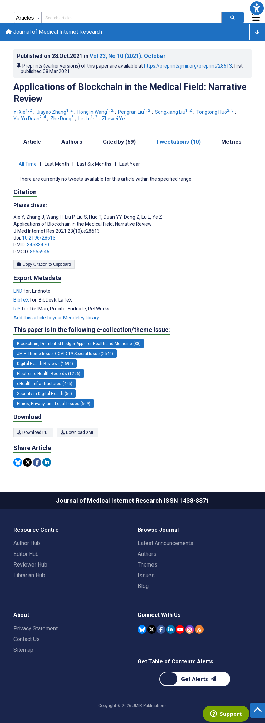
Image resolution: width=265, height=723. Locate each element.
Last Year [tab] (129, 164)
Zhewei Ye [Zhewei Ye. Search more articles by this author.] (115, 118)
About (21, 615)
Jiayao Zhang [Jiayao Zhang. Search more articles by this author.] (55, 112)
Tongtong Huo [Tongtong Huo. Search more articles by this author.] (215, 112)
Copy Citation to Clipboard (44, 264)
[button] (256, 8)
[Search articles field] (131, 17)
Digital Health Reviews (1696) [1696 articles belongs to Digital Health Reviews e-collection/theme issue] (45, 363)
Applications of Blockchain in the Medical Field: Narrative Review (129, 93)
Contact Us (26, 639)
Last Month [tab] (57, 164)
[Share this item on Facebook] (37, 462)
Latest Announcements (165, 543)
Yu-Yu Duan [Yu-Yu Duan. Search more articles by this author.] (30, 118)
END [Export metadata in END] (18, 291)
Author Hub (26, 543)
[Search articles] (233, 17)
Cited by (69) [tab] (119, 142)
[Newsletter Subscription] (194, 679)
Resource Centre (36, 530)
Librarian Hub (29, 575)
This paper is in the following (91, 330)
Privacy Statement (35, 628)
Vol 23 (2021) (128, 56)
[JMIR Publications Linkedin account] (170, 629)
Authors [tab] (71, 142)
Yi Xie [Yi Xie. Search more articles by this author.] (23, 112)
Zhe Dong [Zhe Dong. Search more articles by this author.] (62, 118)
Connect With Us (159, 615)
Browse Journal (158, 530)
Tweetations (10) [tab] (178, 142)
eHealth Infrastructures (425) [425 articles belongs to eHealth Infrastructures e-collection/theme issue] (44, 383)
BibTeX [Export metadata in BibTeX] (21, 300)
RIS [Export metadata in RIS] (17, 309)
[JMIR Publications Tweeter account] (151, 629)
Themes (147, 564)
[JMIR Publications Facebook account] (161, 629)
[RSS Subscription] (199, 629)
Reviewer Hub (30, 564)
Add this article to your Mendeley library (56, 317)
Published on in (91, 56)
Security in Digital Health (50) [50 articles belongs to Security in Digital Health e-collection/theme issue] (44, 393)
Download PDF (33, 432)
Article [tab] (32, 142)
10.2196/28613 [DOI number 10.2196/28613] (39, 238)
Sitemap (23, 649)
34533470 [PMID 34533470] (38, 244)
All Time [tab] (28, 164)
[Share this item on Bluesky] (17, 462)
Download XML (77, 432)
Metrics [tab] (231, 142)
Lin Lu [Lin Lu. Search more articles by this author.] (88, 118)
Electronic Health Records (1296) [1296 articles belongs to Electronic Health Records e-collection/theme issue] (48, 373)
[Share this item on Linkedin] (46, 462)
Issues (146, 575)
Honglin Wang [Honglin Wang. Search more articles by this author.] (96, 112)
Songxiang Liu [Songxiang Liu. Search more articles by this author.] (174, 112)
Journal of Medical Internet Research (54, 32)
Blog (143, 586)
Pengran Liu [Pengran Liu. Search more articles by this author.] (134, 112)
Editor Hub (26, 554)
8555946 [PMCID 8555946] (39, 251)
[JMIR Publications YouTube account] (180, 629)
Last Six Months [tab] (94, 164)
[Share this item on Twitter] (27, 462)
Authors (147, 554)
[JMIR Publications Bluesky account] (142, 629)
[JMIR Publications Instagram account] (189, 629)
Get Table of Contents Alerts (175, 661)
